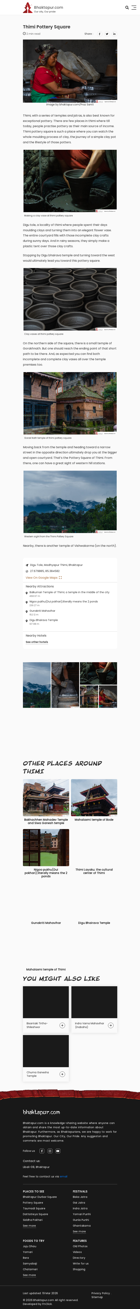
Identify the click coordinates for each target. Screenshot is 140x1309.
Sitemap (97, 1297)
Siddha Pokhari (33, 1220)
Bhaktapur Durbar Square (40, 1197)
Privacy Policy (101, 1293)
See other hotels (37, 642)
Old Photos (80, 1246)
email (64, 1176)
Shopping (79, 1269)
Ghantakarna (82, 1226)
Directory (79, 1258)
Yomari (28, 1252)
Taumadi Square (34, 1208)
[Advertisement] (70, 734)
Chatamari (30, 1269)
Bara (26, 1258)
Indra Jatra (80, 1208)
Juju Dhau (29, 1246)
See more (29, 1226)
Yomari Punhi (82, 1214)
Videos (77, 1252)
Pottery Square (33, 1203)
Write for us (81, 1263)
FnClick (47, 1304)
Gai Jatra (79, 1203)
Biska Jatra (80, 1197)
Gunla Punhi (81, 1220)
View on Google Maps (44, 578)
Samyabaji (30, 1263)
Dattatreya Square (35, 1214)
